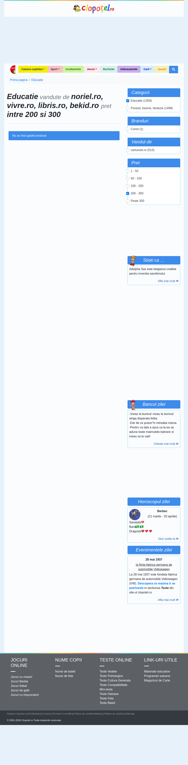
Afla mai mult (168, 281)
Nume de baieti (65, 671)
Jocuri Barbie (19, 681)
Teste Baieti (107, 702)
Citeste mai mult (166, 443)
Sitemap (130, 713)
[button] (173, 69)
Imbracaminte (128, 69)
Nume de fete (64, 676)
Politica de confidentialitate (88, 713)
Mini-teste (106, 689)
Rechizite (108, 69)
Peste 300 (137, 200)
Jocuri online (19, 662)
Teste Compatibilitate (114, 685)
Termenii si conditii (62, 713)
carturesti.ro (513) (142, 150)
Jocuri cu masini (21, 676)
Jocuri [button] (91, 69)
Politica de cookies (114, 713)
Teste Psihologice (111, 676)
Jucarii (162, 69)
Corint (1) (137, 129)
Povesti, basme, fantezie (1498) (152, 108)
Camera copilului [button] (32, 69)
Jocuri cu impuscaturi (25, 694)
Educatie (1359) (141, 100)
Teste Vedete (108, 671)
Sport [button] (54, 69)
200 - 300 (137, 193)
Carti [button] (146, 69)
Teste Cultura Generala (115, 680)
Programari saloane (157, 676)
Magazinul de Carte (157, 680)
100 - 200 (137, 185)
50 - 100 (136, 178)
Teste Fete (107, 698)
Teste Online (116, 659)
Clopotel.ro (94, 9)
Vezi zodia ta (168, 538)
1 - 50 (134, 171)
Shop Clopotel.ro (12, 69)
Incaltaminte (73, 69)
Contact (46, 713)
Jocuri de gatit (20, 690)
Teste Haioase (109, 693)
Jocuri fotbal (19, 685)
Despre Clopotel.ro (17, 713)
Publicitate (34, 713)
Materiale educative (157, 671)
